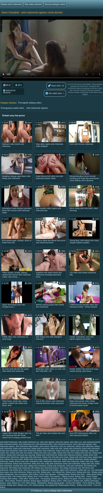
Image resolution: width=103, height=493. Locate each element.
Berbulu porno (57, 479)
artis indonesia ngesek (82, 444)
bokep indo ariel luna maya (80, 457)
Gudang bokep (63, 474)
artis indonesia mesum (62, 444)
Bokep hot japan (70, 479)
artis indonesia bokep (9, 444)
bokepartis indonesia (52, 461)
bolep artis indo (87, 463)
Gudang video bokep (9, 479)
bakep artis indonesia (84, 446)
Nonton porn (34, 479)
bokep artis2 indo (90, 455)
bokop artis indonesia (22, 463)
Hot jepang (45, 479)
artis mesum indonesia (48, 446)
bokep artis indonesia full (46, 455)
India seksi (23, 479)
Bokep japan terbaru (67, 485)
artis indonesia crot (27, 444)
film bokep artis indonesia (19, 468)
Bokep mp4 (78, 481)
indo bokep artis (15, 470)
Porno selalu (43, 476)
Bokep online (56, 481)
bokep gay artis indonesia (30, 457)
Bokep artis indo (84, 472)
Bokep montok (68, 476)
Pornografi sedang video (29, 103)
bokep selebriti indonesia (72, 459)
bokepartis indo (36, 461)
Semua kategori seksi (55, 4)
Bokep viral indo (33, 472)
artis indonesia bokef (91, 442)
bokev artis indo (86, 461)
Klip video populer (33, 4)
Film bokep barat (19, 476)
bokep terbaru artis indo (19, 461)
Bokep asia (46, 472)
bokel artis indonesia (27, 451)
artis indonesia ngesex (37, 108)
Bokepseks (42, 483)
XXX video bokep (28, 483)
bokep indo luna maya (33, 459)
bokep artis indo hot (65, 453)
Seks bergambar (7, 474)
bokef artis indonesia (90, 448)
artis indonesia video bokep (27, 446)
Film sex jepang (84, 479)
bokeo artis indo (62, 451)
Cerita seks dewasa (47, 474)
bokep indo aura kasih (14, 459)
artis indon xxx (76, 442)
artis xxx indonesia (67, 446)
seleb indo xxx (84, 470)
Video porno (68, 481)
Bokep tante (80, 476)
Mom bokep (10, 481)
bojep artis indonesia (21, 448)
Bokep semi (32, 476)
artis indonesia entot (44, 444)
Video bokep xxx (13, 483)
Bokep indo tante (78, 474)
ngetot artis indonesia (68, 470)
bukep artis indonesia (56, 466)
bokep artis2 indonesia (9, 457)
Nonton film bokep (74, 483)
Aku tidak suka (53, 93)
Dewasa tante (6, 476)
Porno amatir (92, 476)
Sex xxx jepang (21, 474)
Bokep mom (71, 472)
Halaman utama (42, 490)
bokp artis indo (38, 463)
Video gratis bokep (94, 474)
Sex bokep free (58, 472)
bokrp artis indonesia (71, 463)
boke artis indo (56, 448)
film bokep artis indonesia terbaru (45, 468)
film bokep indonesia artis (70, 468)
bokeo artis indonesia (79, 451)
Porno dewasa (88, 483)
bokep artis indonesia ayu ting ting (21, 455)
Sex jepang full (51, 485)
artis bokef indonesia (8, 442)
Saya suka (54, 85)
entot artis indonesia (74, 466)
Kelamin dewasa (23, 481)
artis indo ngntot (62, 442)
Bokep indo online (84, 485)
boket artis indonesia (70, 461)
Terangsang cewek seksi (12, 108)
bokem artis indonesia (46, 451)
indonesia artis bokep (49, 470)
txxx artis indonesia (18, 472)
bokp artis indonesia (53, 463)
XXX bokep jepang (36, 485)
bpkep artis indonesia (37, 466)
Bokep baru (12, 485)
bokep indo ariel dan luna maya (55, 457)
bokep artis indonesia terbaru (70, 455)
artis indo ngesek (47, 442)
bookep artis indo (20, 466)
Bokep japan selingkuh (40, 481)
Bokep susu (22, 485)
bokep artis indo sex (83, 453)
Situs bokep (33, 474)
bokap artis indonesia (40, 448)
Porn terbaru (55, 476)
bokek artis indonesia (9, 451)
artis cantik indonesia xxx (28, 442)
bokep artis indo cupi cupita (45, 453)
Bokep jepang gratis (56, 483)
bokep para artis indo (52, 459)
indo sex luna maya (31, 470)
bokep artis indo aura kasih (21, 453)
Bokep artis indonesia (11, 4)
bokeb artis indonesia (72, 448)
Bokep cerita (97, 472)
